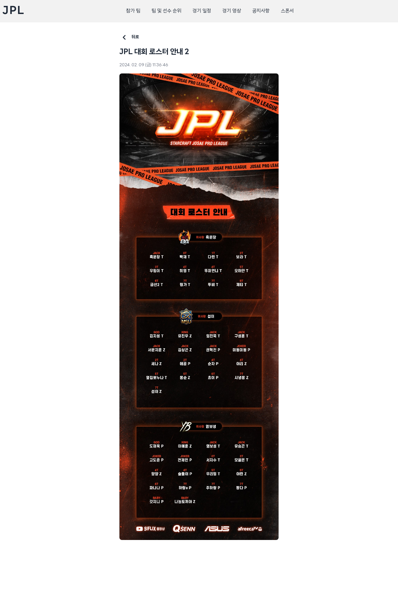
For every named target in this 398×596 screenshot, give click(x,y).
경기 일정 (201, 11)
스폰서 (287, 11)
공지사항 (261, 11)
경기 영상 (231, 11)
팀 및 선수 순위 (166, 11)
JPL (13, 11)
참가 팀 (133, 11)
